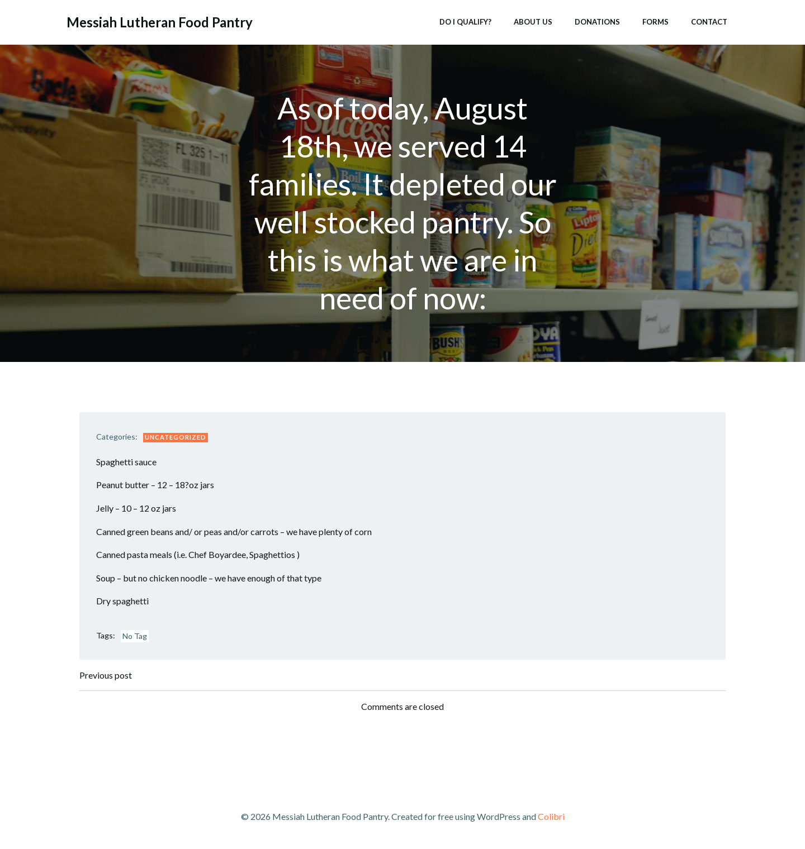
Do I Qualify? (465, 21)
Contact (709, 21)
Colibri (551, 816)
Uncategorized (175, 437)
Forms (655, 21)
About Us (533, 21)
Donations (597, 21)
